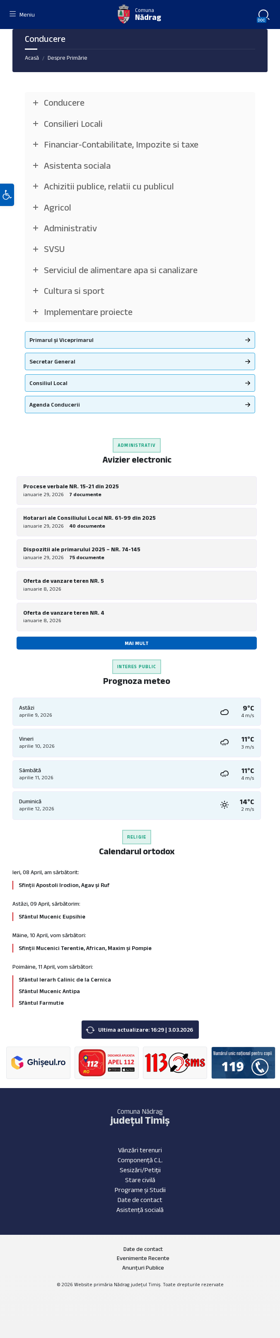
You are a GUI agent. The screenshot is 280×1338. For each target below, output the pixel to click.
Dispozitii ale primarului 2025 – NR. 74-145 (81, 549)
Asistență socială (140, 1209)
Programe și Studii (140, 1189)
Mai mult (137, 643)
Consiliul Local (48, 383)
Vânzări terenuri (140, 1150)
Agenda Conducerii (54, 404)
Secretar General (52, 361)
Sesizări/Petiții (140, 1169)
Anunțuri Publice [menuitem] (143, 1267)
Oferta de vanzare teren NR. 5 (63, 580)
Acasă (32, 57)
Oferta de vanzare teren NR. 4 (63, 612)
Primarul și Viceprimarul (61, 340)
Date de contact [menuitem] (143, 1249)
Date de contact (140, 1199)
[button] (7, 195)
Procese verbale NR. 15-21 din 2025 (71, 486)
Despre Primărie (67, 57)
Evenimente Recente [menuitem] (143, 1258)
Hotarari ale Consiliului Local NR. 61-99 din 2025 (89, 517)
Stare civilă (140, 1179)
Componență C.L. (140, 1159)
